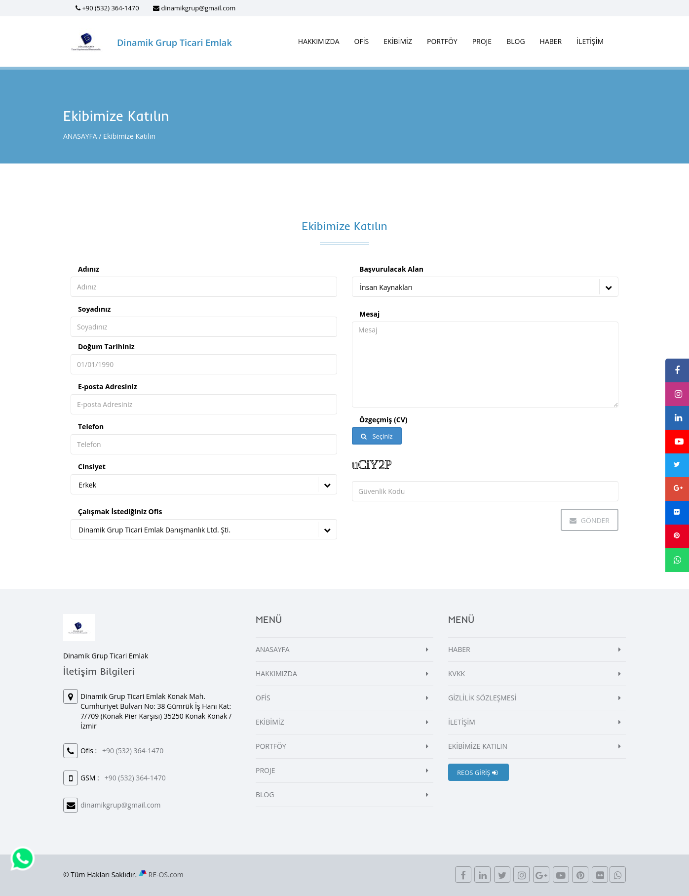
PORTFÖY (442, 41)
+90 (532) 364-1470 (110, 7)
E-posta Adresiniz (107, 386)
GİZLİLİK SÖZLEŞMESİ (482, 697)
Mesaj (369, 314)
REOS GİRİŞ (477, 772)
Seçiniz (377, 436)
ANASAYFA (80, 136)
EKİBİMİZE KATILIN (477, 746)
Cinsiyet (92, 466)
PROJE (482, 41)
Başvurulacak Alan (391, 269)
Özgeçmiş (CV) (383, 419)
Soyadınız (94, 309)
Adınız (88, 269)
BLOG (515, 41)
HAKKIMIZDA (319, 41)
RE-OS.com (166, 874)
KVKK (456, 673)
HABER (551, 41)
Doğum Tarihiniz (106, 346)
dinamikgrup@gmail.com (198, 7)
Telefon (91, 426)
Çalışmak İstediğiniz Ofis (120, 511)
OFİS (361, 41)
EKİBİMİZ (397, 41)
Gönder (590, 520)
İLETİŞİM (590, 41)
